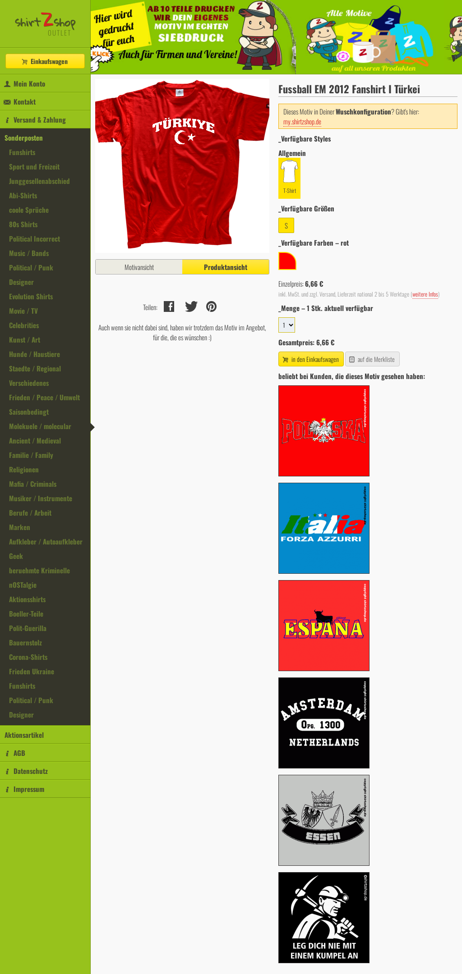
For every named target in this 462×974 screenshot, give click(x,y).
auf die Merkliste (371, 359)
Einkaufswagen (44, 61)
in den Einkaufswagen (310, 359)
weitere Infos (425, 294)
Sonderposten (24, 137)
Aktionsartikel (24, 735)
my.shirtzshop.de (302, 121)
